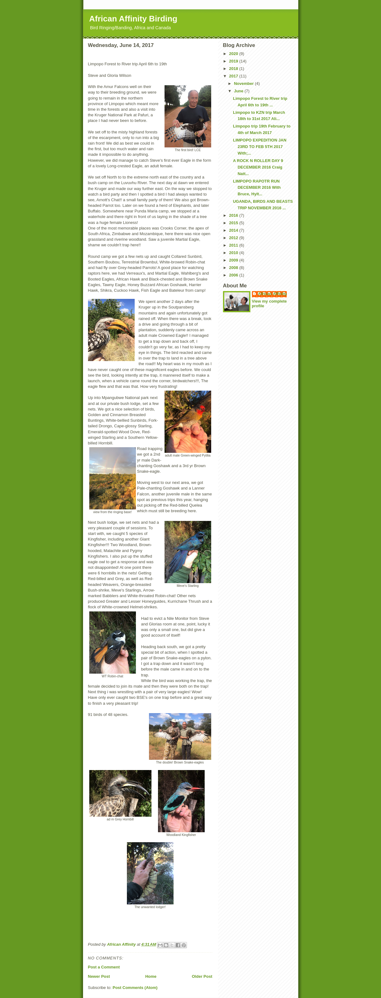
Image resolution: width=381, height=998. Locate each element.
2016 (234, 215)
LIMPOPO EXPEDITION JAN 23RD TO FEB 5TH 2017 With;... (259, 147)
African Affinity (272, 293)
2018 (234, 68)
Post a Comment (104, 967)
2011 (234, 245)
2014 (234, 230)
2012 (234, 237)
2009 (234, 260)
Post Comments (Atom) (135, 987)
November (244, 83)
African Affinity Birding (133, 18)
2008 (234, 267)
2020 (234, 53)
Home (150, 976)
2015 (234, 222)
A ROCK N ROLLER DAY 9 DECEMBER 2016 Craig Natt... (258, 167)
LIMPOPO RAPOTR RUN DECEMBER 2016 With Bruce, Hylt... (257, 188)
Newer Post (99, 976)
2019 (234, 61)
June (239, 91)
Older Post (202, 976)
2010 (234, 252)
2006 (234, 275)
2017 (234, 76)
